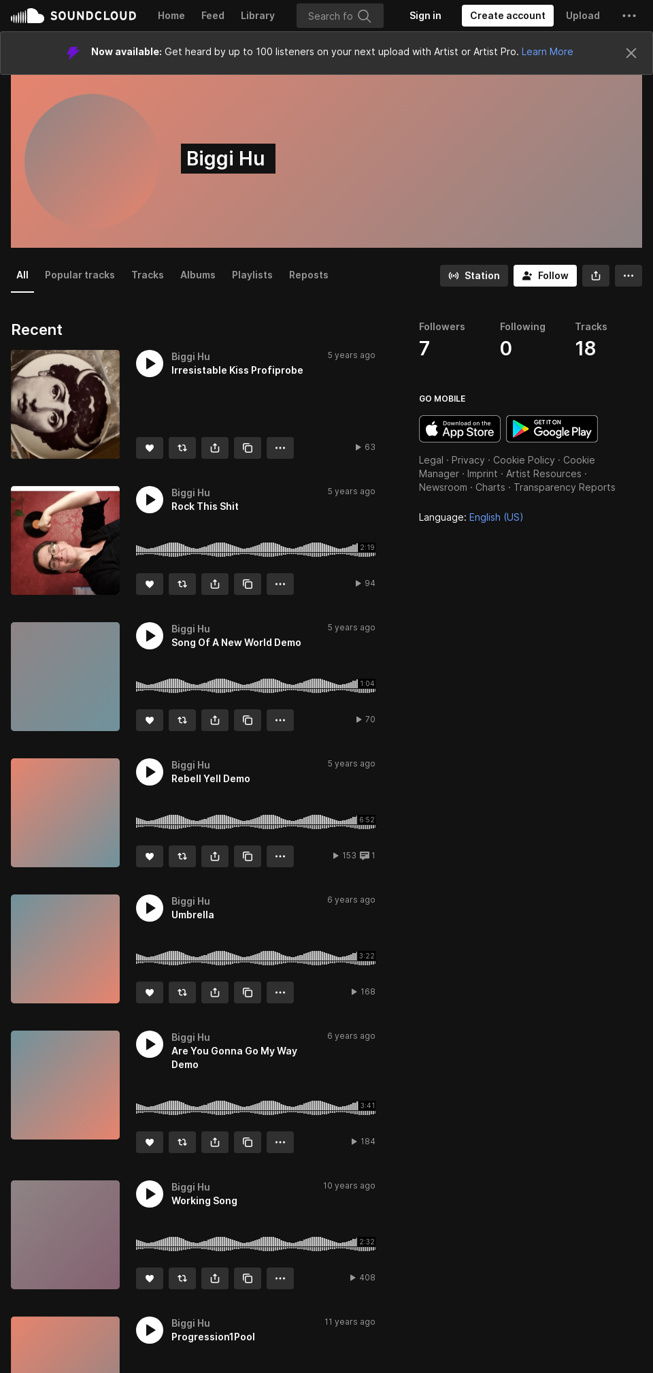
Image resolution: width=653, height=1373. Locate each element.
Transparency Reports (565, 487)
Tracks (147, 274)
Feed (212, 15)
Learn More (547, 51)
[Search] (340, 15)
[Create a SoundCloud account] (508, 16)
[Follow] (545, 276)
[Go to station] (474, 276)
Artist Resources (544, 473)
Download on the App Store (460, 428)
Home (171, 15)
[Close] (631, 53)
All (22, 274)
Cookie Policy (524, 460)
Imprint (482, 473)
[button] (629, 15)
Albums (198, 274)
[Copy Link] (247, 448)
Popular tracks (80, 274)
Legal (431, 460)
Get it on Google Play (552, 428)
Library (258, 15)
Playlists (252, 274)
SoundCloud (73, 15)
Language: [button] (471, 517)
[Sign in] (425, 16)
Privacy (468, 460)
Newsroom (443, 487)
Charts (490, 487)
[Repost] (182, 448)
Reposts (309, 274)
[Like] (149, 448)
